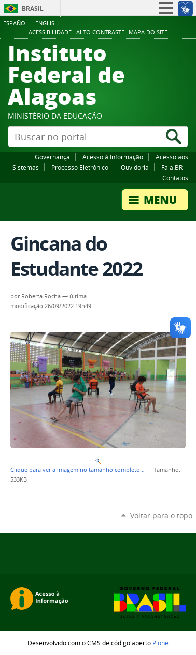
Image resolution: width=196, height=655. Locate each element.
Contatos (175, 177)
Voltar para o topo (161, 515)
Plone (160, 642)
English (47, 23)
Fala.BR (172, 167)
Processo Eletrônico (79, 167)
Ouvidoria (135, 167)
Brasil (33, 8)
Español (16, 23)
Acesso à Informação (112, 157)
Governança (52, 157)
